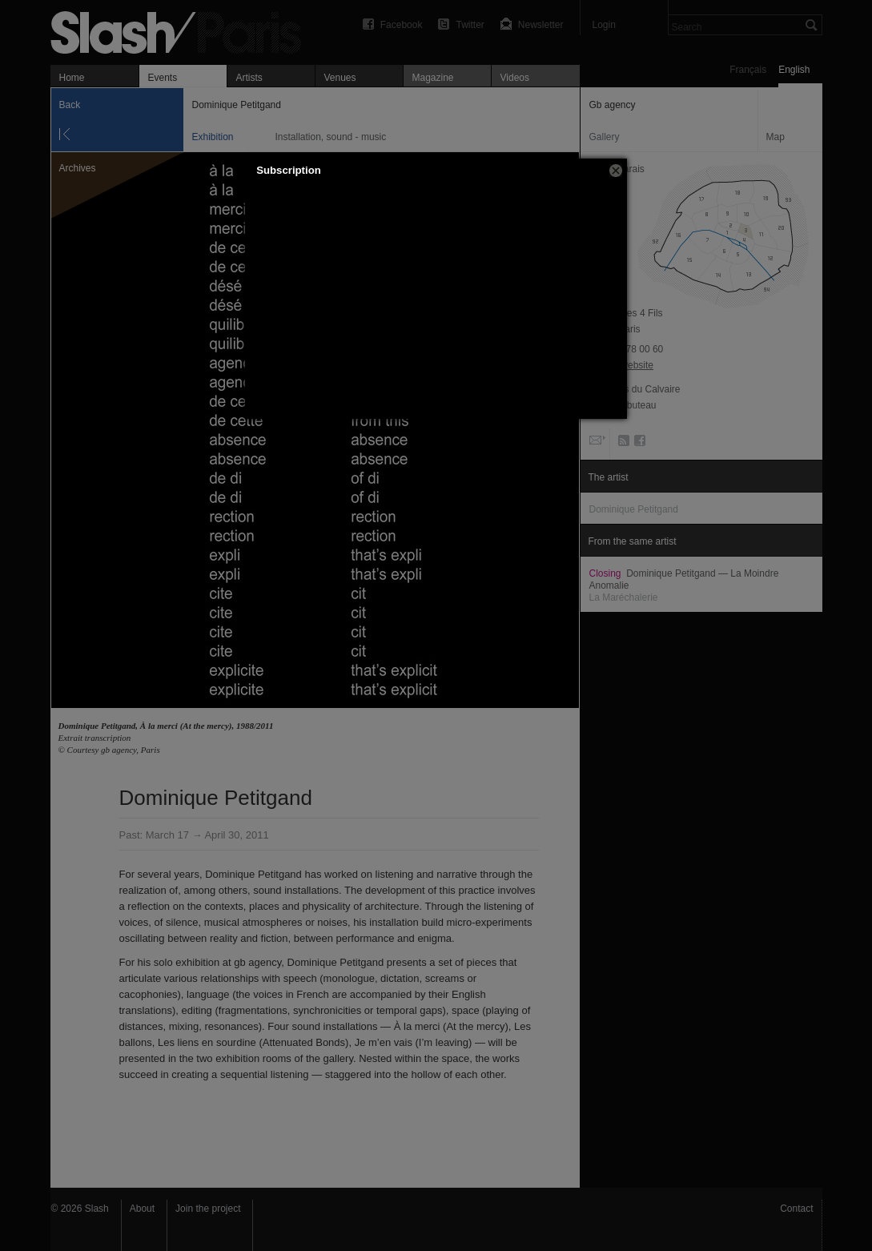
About (142, 1208)
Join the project (207, 1208)
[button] (615, 170)
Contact (796, 1208)
